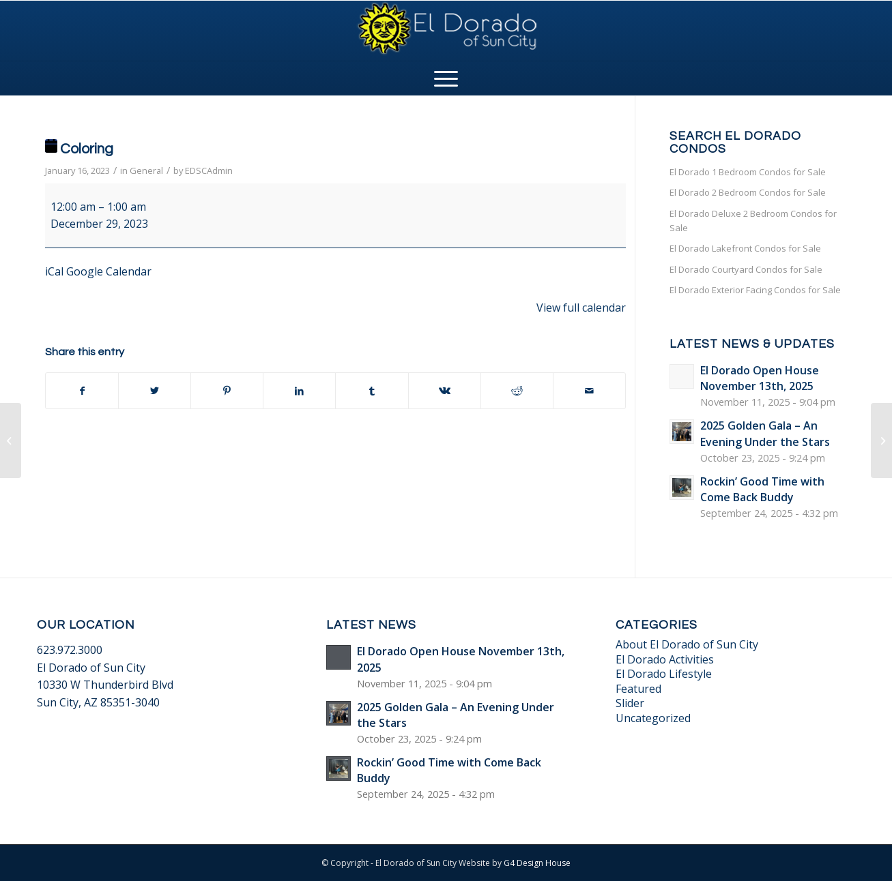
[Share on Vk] (444, 390)
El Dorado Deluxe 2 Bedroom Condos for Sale (753, 220)
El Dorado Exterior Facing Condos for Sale (755, 290)
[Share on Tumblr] (371, 390)
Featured (638, 688)
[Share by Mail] (589, 390)
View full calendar (581, 307)
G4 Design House (537, 863)
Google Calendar (109, 271)
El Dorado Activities (665, 659)
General (146, 170)
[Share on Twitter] (154, 390)
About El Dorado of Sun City (687, 644)
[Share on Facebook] (82, 390)
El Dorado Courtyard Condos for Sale (746, 269)
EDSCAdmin (209, 170)
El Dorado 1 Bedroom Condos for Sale (748, 172)
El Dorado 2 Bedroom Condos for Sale (748, 192)
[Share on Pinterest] (227, 390)
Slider (630, 703)
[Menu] (446, 78)
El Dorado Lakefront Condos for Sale (745, 248)
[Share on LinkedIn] (299, 390)
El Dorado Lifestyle (664, 673)
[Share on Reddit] (517, 390)
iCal (54, 271)
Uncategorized (653, 718)
